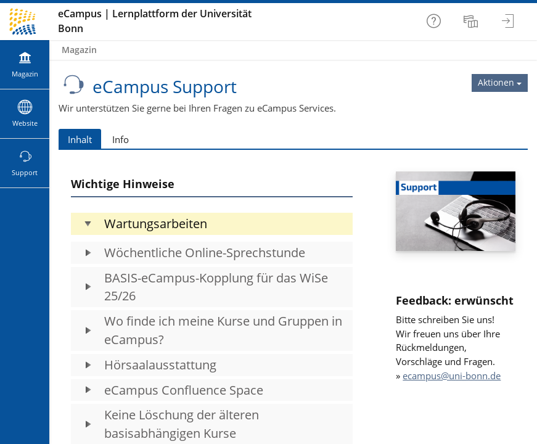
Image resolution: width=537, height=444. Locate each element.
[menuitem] (472, 21)
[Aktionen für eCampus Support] (500, 82)
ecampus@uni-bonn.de (452, 375)
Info (120, 139)
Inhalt (80, 139)
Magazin (79, 50)
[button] (212, 224)
